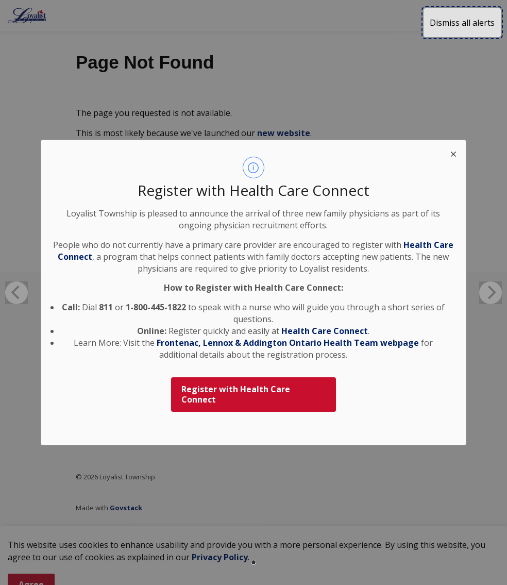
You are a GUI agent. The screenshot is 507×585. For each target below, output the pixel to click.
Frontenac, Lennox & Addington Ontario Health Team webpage (288, 342)
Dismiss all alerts (462, 22)
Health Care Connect (324, 331)
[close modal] (453, 152)
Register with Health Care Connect (235, 394)
